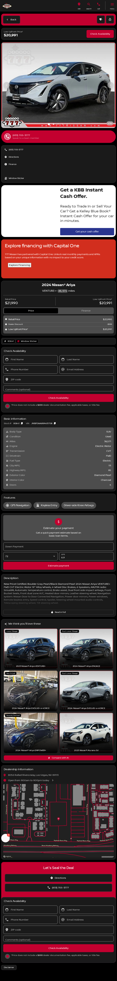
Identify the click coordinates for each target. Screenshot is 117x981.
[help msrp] (6, 319)
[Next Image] (110, 85)
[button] (79, 5)
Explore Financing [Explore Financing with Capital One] (19, 265)
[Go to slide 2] (53, 124)
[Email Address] (86, 369)
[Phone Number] (30, 369)
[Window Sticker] (15, 178)
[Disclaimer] (9, 967)
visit (79, 9)
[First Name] (30, 359)
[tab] (31, 311)
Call (98, 9)
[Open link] (27, 341)
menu (112, 9)
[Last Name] (86, 359)
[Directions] (12, 157)
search (88, 9)
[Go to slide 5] (67, 124)
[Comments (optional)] (58, 388)
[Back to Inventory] (11, 20)
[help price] (6, 329)
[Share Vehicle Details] (110, 19)
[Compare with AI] (58, 757)
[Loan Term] (30, 556)
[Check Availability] (100, 34)
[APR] (86, 556)
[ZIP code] (58, 379)
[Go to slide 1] (49, 124)
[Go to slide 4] (62, 124)
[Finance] (11, 164)
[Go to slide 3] (58, 124)
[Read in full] (58, 612)
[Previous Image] (7, 85)
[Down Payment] (58, 546)
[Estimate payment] (58, 566)
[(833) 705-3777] (14, 150)
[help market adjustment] (6, 324)
